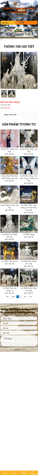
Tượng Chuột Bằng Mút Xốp (29, 150)
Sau (25, 296)
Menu (5, 22)
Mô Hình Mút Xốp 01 (9, 261)
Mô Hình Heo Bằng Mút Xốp (28, 262)
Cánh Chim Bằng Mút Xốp (9, 150)
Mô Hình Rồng (28, 234)
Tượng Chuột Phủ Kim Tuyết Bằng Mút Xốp (9, 176)
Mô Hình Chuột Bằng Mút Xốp (28, 289)
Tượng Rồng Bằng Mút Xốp (9, 206)
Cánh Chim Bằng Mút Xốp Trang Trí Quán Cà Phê (29, 178)
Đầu (7, 296)
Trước (13, 296)
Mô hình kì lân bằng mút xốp (9, 235)
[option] (19, 70)
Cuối (30, 296)
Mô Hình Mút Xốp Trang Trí (9, 289)
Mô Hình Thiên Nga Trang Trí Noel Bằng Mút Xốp (28, 207)
